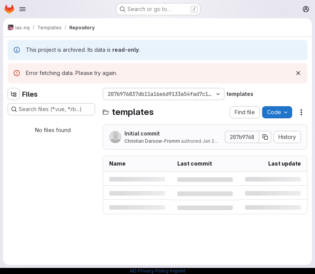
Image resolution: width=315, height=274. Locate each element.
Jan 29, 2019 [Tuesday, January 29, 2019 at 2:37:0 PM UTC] (216, 141)
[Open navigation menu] (22, 9)
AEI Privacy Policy (149, 271)
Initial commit (142, 133)
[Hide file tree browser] (14, 94)
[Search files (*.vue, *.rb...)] (51, 109)
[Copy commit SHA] (265, 137)
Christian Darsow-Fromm (152, 141)
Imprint (177, 271)
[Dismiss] (298, 73)
